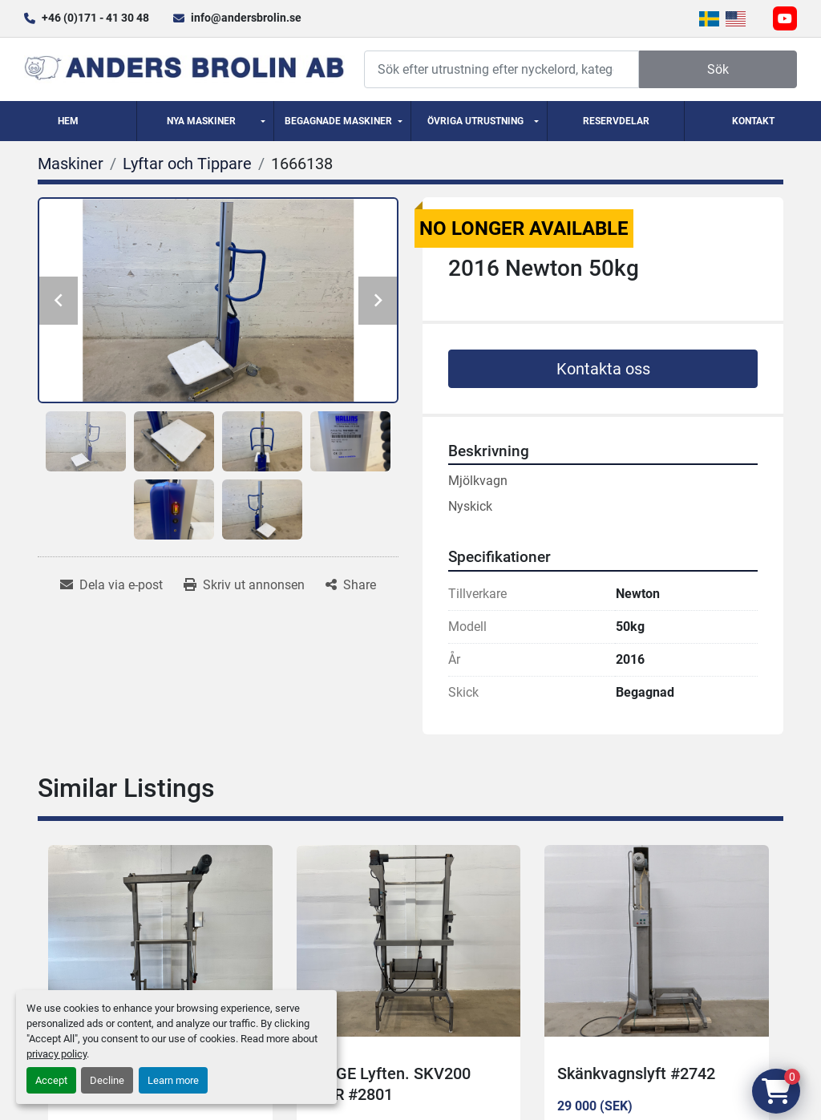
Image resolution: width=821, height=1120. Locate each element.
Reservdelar (616, 121)
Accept (51, 1080)
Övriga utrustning (475, 121)
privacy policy (56, 1054)
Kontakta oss (603, 368)
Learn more (173, 1080)
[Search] (501, 69)
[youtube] (785, 18)
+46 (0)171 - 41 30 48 (95, 17)
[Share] (350, 585)
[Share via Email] (111, 585)
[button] (205, 121)
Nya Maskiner (201, 121)
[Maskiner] (70, 163)
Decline (107, 1080)
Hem (68, 121)
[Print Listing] (244, 585)
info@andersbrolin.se (246, 17)
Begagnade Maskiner (338, 121)
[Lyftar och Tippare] (187, 163)
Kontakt (753, 121)
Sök (718, 69)
